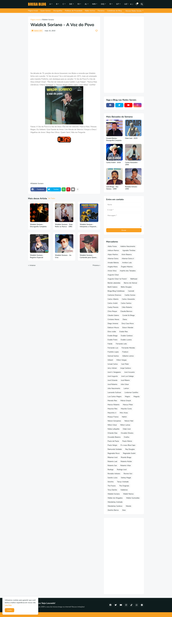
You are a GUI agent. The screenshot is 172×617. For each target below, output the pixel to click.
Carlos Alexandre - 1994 (131, 164)
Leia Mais (8, 605)
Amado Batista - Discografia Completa (113, 139)
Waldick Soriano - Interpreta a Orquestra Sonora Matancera (88, 225)
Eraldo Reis (123, 331)
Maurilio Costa (126, 409)
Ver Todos (51, 198)
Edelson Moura (113, 327)
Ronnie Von (128, 473)
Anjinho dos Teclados (128, 271)
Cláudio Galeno (113, 315)
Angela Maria (112, 267)
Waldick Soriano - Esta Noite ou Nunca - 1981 (64, 225)
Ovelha (126, 437)
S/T (117, 4)
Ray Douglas (130, 449)
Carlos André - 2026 (113, 163)
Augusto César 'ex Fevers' (117, 279)
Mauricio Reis (112, 409)
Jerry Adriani (112, 368)
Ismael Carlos (113, 364)
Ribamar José (112, 457)
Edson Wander (127, 327)
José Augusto (113, 376)
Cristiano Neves (113, 319)
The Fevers (112, 486)
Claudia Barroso (126, 311)
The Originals (124, 486)
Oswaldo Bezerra (114, 437)
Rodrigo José (121, 469)
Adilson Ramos (113, 250)
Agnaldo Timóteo (128, 250)
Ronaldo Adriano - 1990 (131, 188)
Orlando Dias (112, 433)
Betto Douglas (126, 287)
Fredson (125, 352)
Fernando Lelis (121, 344)
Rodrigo (110, 469)
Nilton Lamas (125, 425)
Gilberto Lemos (128, 356)
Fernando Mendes (128, 348)
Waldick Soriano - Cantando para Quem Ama (88, 256)
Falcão (110, 344)
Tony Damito (112, 490)
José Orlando (112, 380)
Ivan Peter (125, 364)
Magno (127, 396)
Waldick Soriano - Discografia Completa (38, 225)
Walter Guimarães (133, 498)
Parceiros (101, 11)
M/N (94, 4)
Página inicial (35, 20)
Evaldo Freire (112, 340)
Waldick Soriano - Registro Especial (37, 256)
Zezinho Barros (113, 510)
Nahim (124, 417)
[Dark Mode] (132, 4)
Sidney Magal (126, 478)
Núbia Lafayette (113, 429)
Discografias (57, 11)
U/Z (125, 4)
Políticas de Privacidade (73, 11)
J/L (86, 4)
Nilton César (112, 425)
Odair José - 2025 (131, 138)
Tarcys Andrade (123, 482)
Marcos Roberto (113, 404)
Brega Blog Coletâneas (116, 291)
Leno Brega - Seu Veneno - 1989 (112, 188)
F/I (78, 4)
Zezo (124, 510)
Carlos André (112, 303)
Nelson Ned (128, 421)
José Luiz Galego (127, 376)
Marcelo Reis (112, 400)
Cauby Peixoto (113, 307)
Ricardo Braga (126, 457)
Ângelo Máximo (127, 267)
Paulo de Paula (113, 441)
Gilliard (110, 360)
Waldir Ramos (128, 494)
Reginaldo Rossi (114, 453)
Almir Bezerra (126, 254)
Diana (125, 319)
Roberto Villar (125, 465)
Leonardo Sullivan (114, 392)
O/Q (102, 4)
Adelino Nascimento (127, 246)
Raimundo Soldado (115, 449)
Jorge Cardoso (125, 368)
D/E (70, 4)
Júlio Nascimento (114, 388)
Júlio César (125, 384)
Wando (128, 506)
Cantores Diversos (114, 295)
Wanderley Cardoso (115, 506)
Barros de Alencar (130, 283)
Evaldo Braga (112, 336)
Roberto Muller (126, 461)
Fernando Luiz (113, 348)
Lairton (126, 388)
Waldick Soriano (48, 20)
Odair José (127, 429)
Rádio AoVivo (90, 11)
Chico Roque (112, 311)
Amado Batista (113, 262)
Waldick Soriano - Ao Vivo (63, 256)
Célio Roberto (127, 307)
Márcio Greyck (126, 400)
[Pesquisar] (142, 4)
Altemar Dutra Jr (128, 258)
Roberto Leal (112, 461)
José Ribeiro (125, 380)
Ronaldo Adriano (114, 473)
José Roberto (112, 384)
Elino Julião (112, 331)
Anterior (33, 265)
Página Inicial (33, 11)
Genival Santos (113, 356)
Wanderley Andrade (115, 502)
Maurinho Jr (112, 413)
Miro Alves (124, 413)
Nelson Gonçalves (114, 421)
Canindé (131, 291)
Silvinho (111, 482)
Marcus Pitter (128, 404)
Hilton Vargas (121, 360)
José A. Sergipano (114, 372)
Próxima (96, 265)
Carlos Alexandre (128, 299)
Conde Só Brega (128, 315)
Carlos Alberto (113, 299)
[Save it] (96, 30)
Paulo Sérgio (112, 445)
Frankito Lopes (113, 352)
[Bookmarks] (136, 4)
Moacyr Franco (113, 417)
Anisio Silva (112, 271)
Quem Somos (45, 11)
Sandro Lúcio (112, 478)
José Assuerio (129, 372)
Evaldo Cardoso (127, 336)
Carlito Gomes (130, 295)
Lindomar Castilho (131, 392)
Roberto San (112, 465)
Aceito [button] (9, 610)
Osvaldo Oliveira (127, 433)
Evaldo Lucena (126, 340)
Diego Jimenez (113, 323)
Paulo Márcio (127, 441)
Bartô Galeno (112, 287)
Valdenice (124, 490)
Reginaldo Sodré (129, 453)
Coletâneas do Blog (114, 11)
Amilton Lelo (127, 262)
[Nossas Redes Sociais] (134, 10)
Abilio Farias (112, 246)
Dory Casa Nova (128, 323)
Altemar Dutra (113, 258)
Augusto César (113, 275)
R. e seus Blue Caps (128, 445)
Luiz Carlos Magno (114, 396)
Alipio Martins (113, 254)
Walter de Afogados (115, 498)
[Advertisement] (64, 52)
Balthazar (133, 279)
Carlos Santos (126, 303)
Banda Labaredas (114, 283)
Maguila (136, 396)
